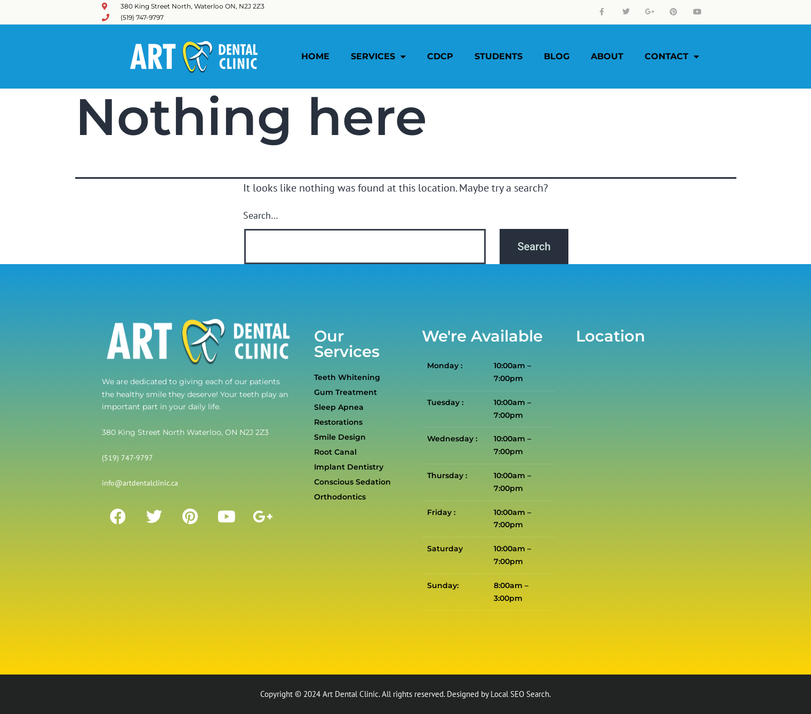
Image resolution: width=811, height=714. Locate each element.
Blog (556, 56)
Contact (672, 56)
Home (315, 56)
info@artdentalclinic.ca (140, 483)
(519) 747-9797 (127, 458)
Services (378, 56)
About (607, 56)
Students (499, 56)
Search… (260, 215)
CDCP (440, 56)
